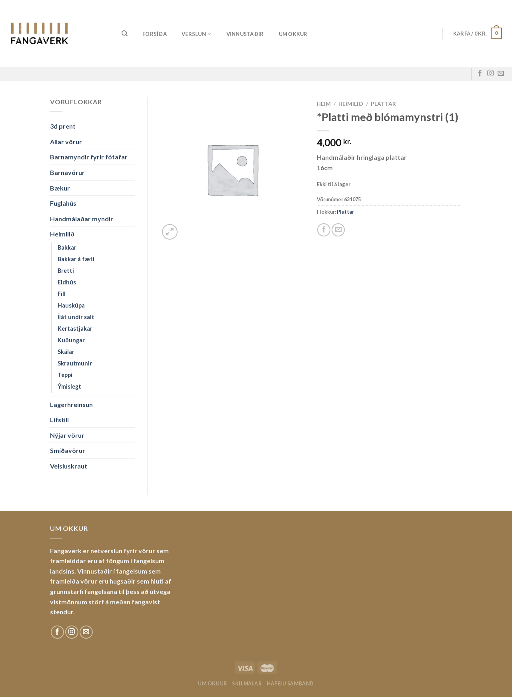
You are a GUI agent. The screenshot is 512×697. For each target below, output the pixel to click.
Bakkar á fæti (76, 259)
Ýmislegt (69, 386)
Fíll (62, 293)
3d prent (63, 126)
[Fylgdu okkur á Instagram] (490, 73)
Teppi (65, 374)
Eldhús (67, 282)
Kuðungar (71, 340)
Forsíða (154, 34)
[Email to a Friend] (338, 229)
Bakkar (67, 247)
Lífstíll (59, 419)
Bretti (66, 270)
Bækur (60, 188)
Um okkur (293, 34)
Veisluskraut (68, 466)
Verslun (196, 34)
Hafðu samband (290, 684)
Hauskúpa (71, 305)
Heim (324, 104)
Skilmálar (247, 684)
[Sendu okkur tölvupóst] (501, 73)
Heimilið (62, 234)
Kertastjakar (75, 328)
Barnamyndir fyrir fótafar (89, 157)
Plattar (383, 104)
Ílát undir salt (76, 317)
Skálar (66, 351)
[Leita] (125, 33)
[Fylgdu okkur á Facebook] (480, 73)
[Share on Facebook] (323, 229)
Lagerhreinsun (71, 404)
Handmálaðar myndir (81, 218)
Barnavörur (67, 172)
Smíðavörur (67, 450)
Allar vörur (66, 141)
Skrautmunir (75, 363)
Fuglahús (63, 203)
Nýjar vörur (67, 435)
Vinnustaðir (245, 34)
